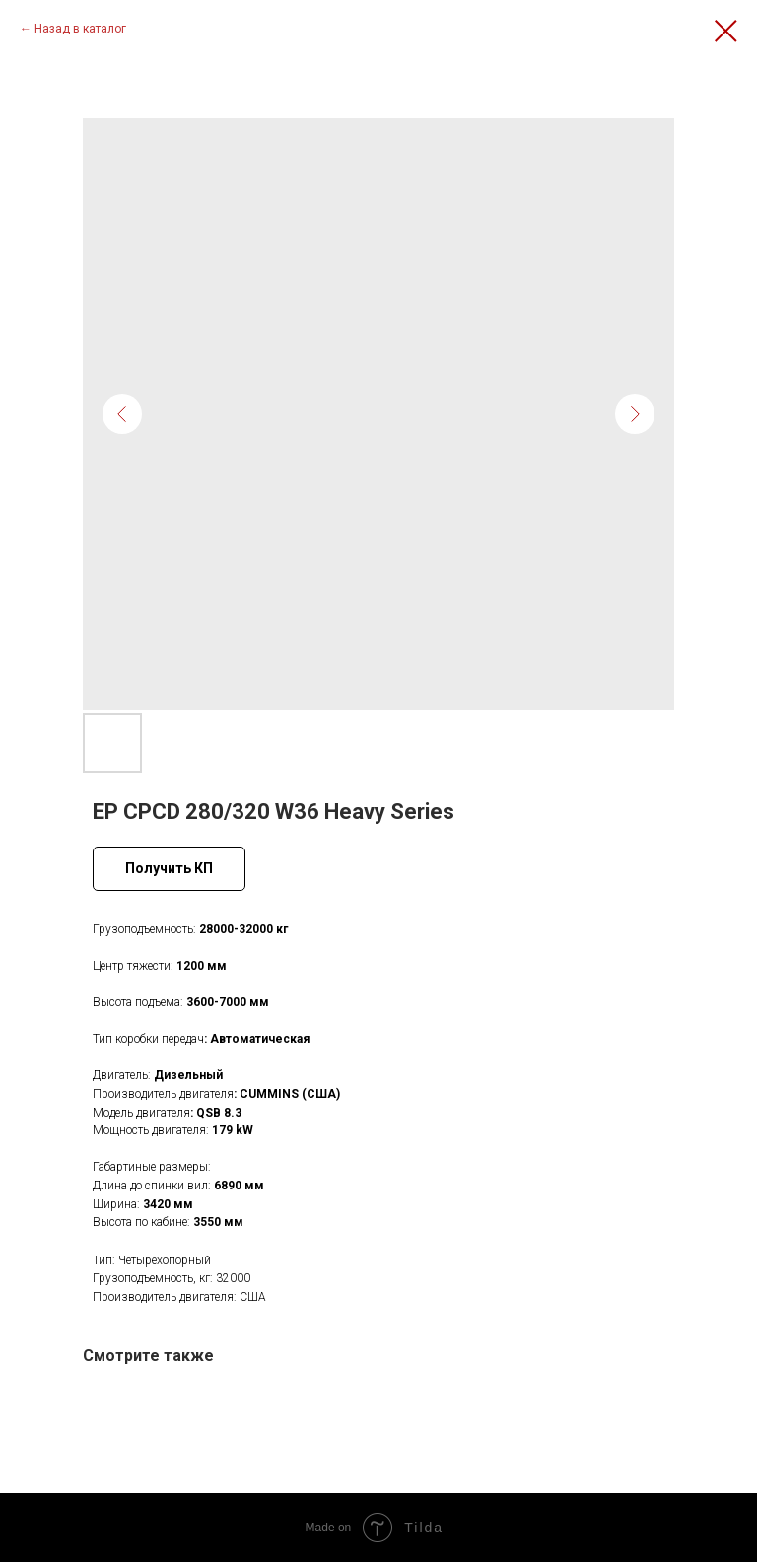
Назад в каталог (80, 28)
